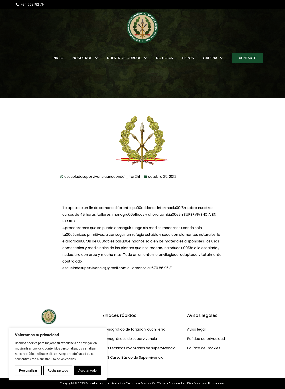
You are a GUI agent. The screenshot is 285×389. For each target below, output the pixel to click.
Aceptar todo (87, 370)
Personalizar (28, 370)
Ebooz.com (216, 383)
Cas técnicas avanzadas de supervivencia (138, 348)
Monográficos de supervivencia (129, 338)
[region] (58, 354)
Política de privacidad (206, 338)
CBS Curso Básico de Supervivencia (132, 357)
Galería (213, 58)
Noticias (164, 57)
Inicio (58, 57)
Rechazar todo (57, 370)
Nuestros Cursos (127, 58)
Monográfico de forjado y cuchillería (133, 329)
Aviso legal (196, 329)
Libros (188, 57)
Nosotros (85, 58)
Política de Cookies (203, 348)
